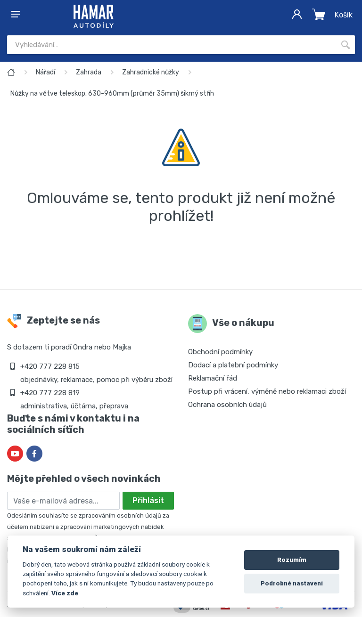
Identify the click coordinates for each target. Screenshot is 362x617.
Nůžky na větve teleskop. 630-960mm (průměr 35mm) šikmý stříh (112, 93)
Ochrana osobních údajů (227, 404)
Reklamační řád (212, 378)
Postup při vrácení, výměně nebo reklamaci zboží (267, 391)
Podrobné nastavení (292, 583)
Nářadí (45, 72)
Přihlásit (148, 500)
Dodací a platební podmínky (233, 365)
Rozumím (291, 559)
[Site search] (171, 44)
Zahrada (88, 72)
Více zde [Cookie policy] (64, 593)
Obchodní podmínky (220, 352)
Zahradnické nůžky (150, 72)
